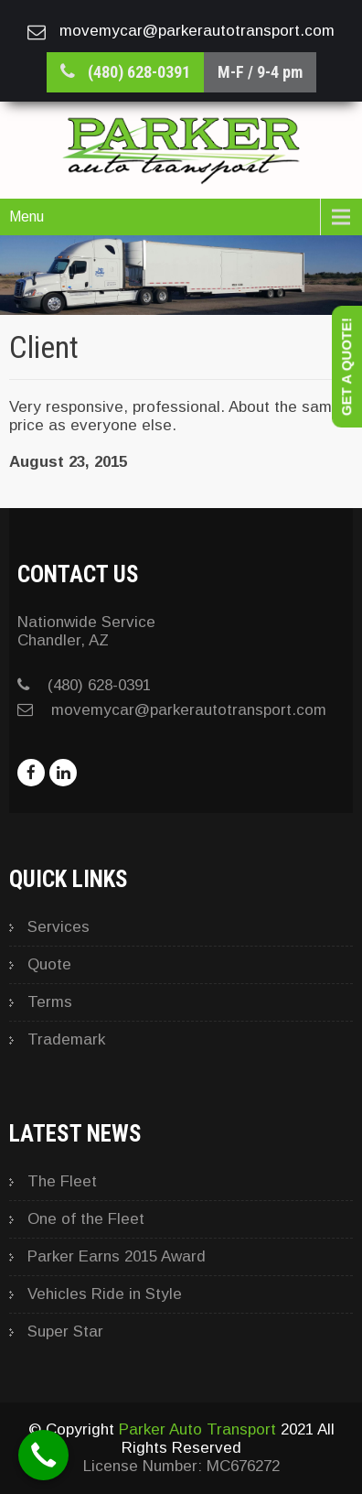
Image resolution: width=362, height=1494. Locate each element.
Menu (26, 216)
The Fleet (62, 1181)
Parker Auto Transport (197, 1429)
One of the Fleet (85, 1219)
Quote (49, 964)
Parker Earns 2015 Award (116, 1256)
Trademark (66, 1039)
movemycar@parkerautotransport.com (188, 710)
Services (58, 927)
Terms (49, 1002)
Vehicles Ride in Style (104, 1294)
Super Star (65, 1331)
